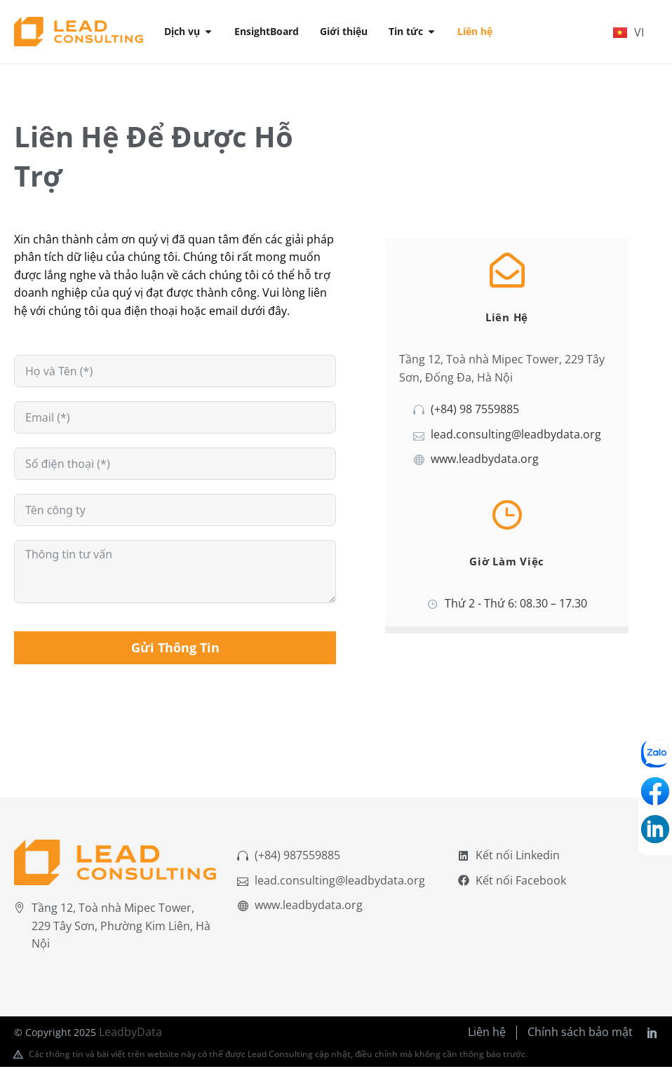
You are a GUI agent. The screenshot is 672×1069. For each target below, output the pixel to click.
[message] (175, 574)
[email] (175, 420)
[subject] (175, 513)
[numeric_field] (175, 466)
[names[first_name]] (175, 374)
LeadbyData (130, 1034)
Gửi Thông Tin (175, 650)
